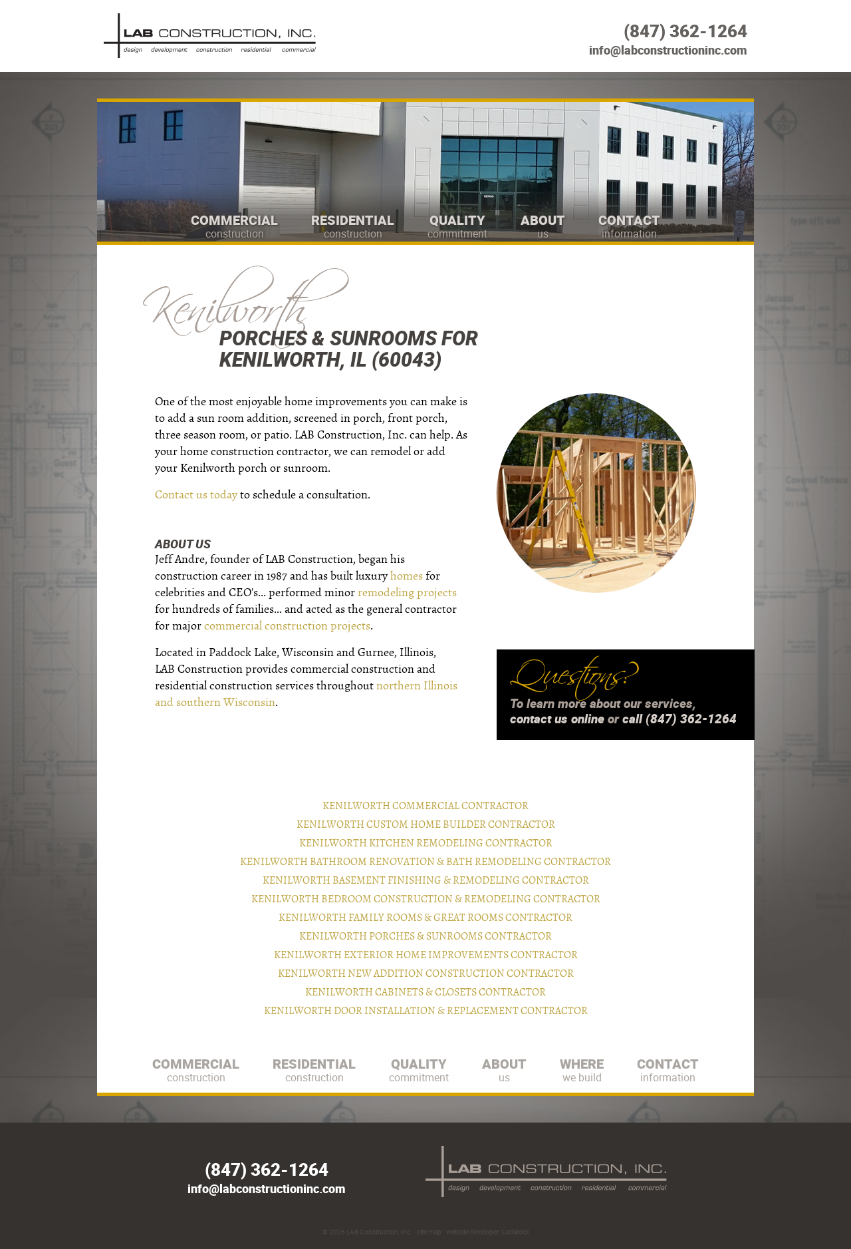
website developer (472, 1231)
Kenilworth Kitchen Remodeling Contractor (425, 843)
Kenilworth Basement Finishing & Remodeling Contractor (426, 880)
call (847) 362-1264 (679, 718)
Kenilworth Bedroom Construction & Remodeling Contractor (425, 899)
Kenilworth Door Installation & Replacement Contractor (426, 1010)
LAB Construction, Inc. (379, 1231)
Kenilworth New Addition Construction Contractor (426, 973)
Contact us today (196, 494)
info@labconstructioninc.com (668, 50)
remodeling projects (407, 592)
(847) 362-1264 (685, 31)
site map (429, 1231)
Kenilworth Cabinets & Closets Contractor (425, 992)
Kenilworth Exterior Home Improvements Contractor (426, 955)
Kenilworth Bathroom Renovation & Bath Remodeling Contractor (425, 861)
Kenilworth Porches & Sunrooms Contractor (425, 936)
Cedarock (515, 1231)
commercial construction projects (287, 625)
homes (406, 576)
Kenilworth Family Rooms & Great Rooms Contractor (425, 917)
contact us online (557, 718)
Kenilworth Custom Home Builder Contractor (426, 824)
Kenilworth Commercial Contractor (425, 805)
